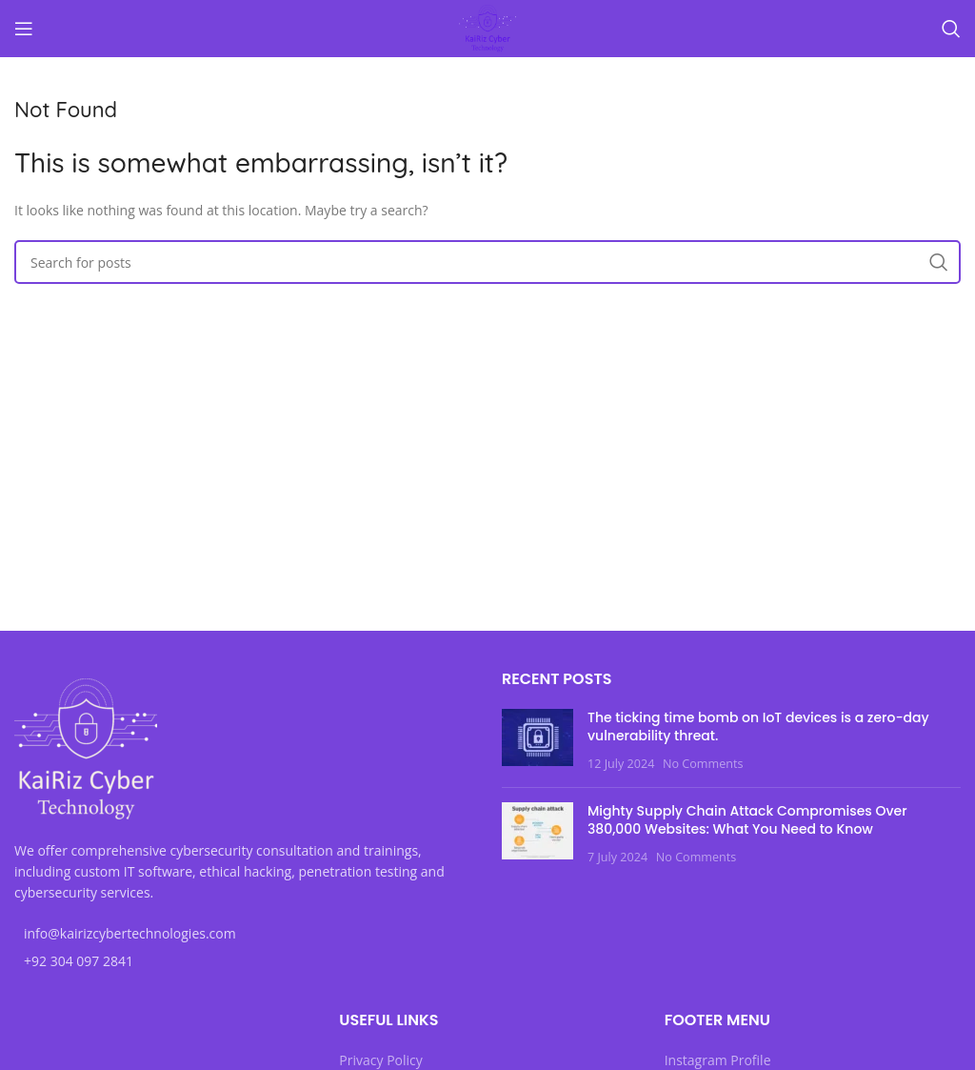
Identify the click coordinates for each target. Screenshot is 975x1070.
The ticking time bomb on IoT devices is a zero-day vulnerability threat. (758, 727)
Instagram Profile (718, 1060)
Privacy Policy (380, 1060)
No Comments (703, 764)
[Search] (951, 29)
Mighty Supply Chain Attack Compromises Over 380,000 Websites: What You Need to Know (747, 820)
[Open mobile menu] (24, 29)
